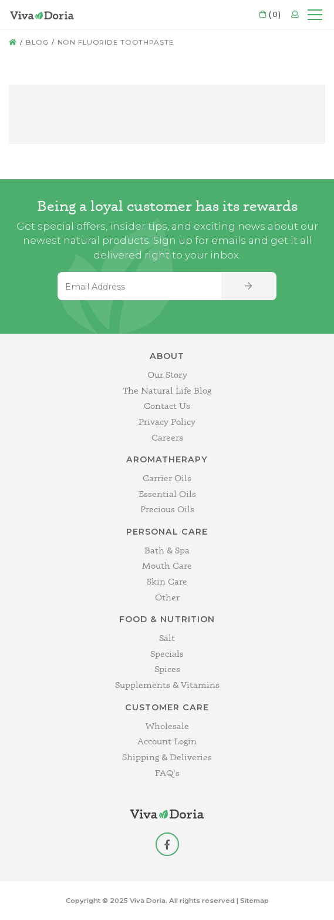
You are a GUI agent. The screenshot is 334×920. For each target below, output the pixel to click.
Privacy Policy (167, 421)
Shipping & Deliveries (167, 757)
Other (167, 597)
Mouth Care (167, 565)
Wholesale (167, 725)
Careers (167, 437)
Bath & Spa (167, 550)
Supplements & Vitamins (167, 684)
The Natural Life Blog (167, 390)
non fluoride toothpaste (116, 42)
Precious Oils (167, 509)
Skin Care (167, 581)
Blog (37, 42)
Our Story (167, 374)
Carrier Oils (167, 477)
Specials (167, 653)
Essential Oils (167, 493)
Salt (167, 637)
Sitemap (254, 901)
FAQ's (167, 772)
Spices (167, 668)
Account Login (167, 741)
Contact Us (167, 405)
